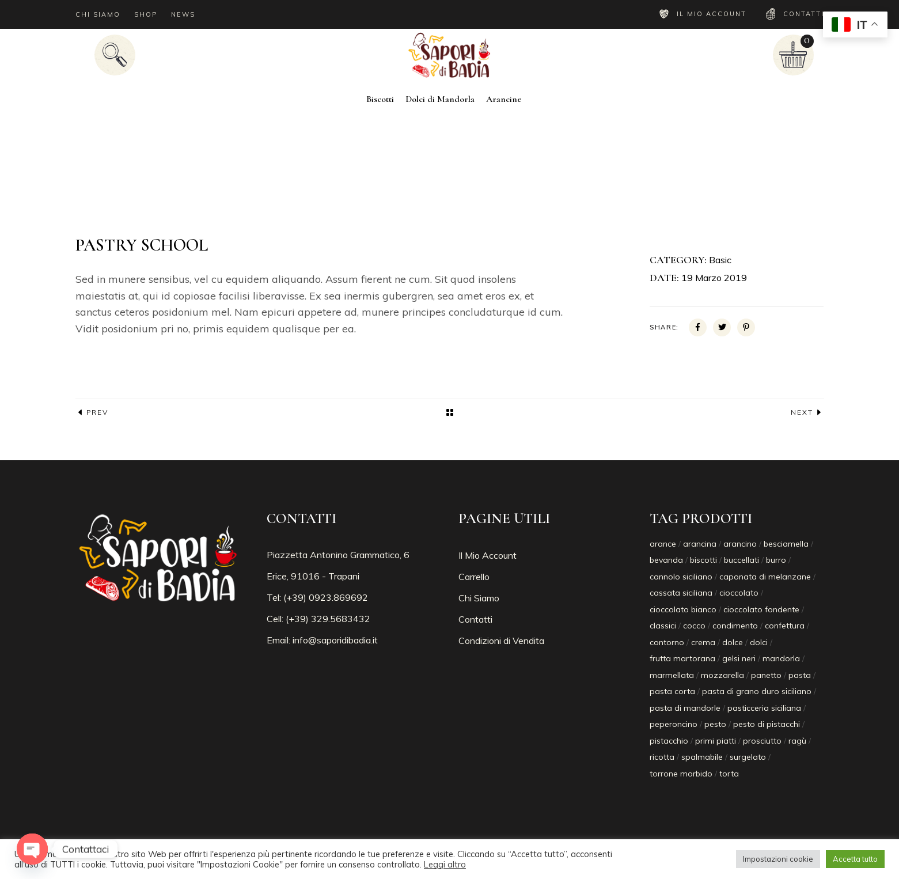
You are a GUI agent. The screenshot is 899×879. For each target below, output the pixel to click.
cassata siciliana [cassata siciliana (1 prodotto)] (681, 593)
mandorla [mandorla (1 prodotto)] (781, 658)
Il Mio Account (487, 555)
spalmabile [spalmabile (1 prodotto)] (702, 757)
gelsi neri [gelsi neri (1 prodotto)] (739, 658)
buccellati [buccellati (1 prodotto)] (741, 560)
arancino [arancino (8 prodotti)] (740, 544)
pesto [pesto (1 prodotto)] (715, 724)
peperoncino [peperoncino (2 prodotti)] (673, 724)
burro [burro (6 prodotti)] (776, 560)
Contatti (475, 619)
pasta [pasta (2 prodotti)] (799, 675)
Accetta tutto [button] (855, 858)
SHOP (145, 14)
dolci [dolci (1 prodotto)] (759, 642)
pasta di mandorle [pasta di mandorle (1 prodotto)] (685, 708)
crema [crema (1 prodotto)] (703, 642)
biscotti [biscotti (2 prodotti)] (703, 560)
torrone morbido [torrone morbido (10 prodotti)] (681, 773)
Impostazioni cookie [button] (778, 858)
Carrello (474, 576)
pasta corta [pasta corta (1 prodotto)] (672, 691)
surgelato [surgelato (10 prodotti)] (748, 757)
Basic (720, 260)
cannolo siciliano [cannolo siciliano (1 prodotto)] (681, 576)
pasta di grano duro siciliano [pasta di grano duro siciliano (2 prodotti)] (756, 691)
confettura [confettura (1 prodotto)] (785, 625)
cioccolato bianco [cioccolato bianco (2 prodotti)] (683, 609)
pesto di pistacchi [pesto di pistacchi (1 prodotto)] (766, 724)
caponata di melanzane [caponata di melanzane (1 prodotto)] (765, 576)
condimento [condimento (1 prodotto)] (735, 625)
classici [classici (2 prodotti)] (663, 625)
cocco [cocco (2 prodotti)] (694, 625)
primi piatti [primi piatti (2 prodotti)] (715, 741)
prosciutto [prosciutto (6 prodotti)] (762, 741)
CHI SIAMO (97, 14)
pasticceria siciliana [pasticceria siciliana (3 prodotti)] (764, 708)
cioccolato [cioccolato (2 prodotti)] (738, 593)
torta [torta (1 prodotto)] (729, 773)
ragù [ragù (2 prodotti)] (797, 741)
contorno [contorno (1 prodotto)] (667, 642)
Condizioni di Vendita (501, 640)
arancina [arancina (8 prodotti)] (699, 544)
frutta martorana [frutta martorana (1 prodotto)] (682, 658)
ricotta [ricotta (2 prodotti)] (662, 757)
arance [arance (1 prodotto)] (663, 544)
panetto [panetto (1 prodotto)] (766, 675)
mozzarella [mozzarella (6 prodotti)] (722, 675)
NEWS (183, 14)
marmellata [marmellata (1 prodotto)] (672, 675)
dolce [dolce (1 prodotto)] (732, 642)
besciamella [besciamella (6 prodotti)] (786, 544)
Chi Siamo (478, 598)
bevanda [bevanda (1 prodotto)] (666, 560)
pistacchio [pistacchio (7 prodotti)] (669, 741)
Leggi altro (445, 864)
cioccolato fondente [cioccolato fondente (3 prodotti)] (761, 609)
